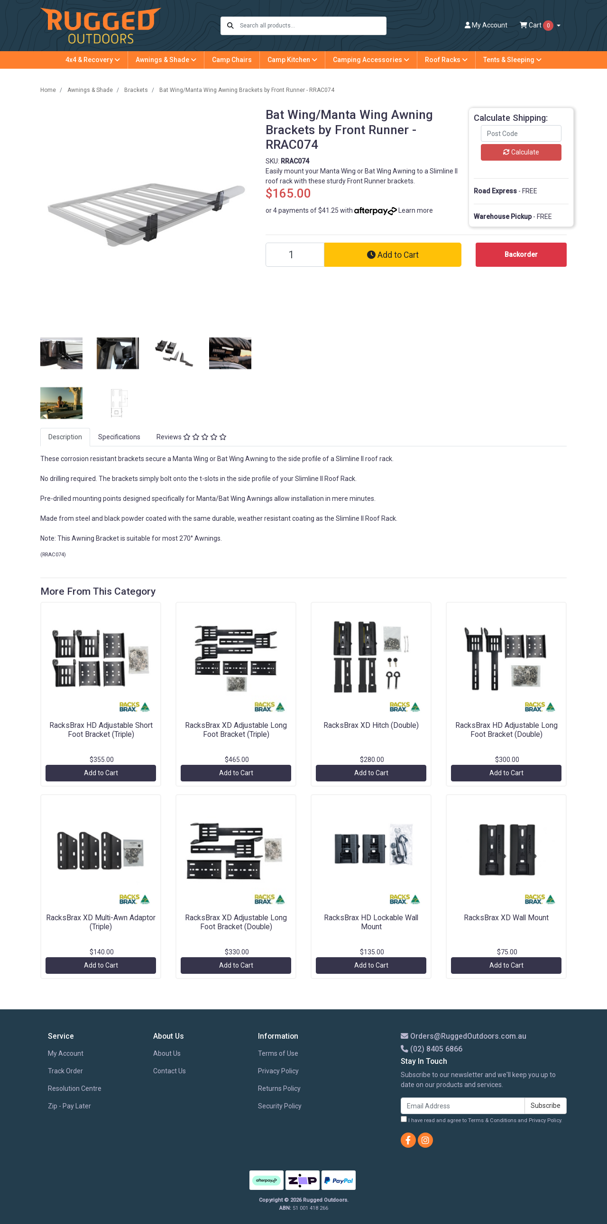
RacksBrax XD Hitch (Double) (371, 725)
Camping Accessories (371, 59)
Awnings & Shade (166, 59)
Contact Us (169, 1071)
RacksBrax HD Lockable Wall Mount (371, 922)
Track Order (65, 1071)
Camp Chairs (232, 59)
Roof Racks (446, 59)
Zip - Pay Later (69, 1106)
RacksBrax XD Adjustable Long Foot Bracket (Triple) (236, 730)
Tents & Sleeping (512, 59)
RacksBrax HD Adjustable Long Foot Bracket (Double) (506, 730)
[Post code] (521, 133)
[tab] (65, 437)
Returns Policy (279, 1088)
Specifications (119, 437)
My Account (65, 1053)
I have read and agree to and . (481, 1120)
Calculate (521, 152)
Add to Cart (393, 255)
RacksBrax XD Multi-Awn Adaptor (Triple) (101, 922)
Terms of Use (278, 1053)
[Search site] (230, 26)
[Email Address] (463, 1105)
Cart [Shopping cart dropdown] (537, 25)
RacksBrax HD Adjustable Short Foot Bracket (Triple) (101, 730)
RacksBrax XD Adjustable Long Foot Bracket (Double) (236, 922)
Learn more (415, 210)
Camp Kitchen (292, 59)
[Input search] (313, 26)
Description (65, 437)
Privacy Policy (278, 1071)
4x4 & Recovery (92, 59)
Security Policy (280, 1106)
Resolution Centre (74, 1088)
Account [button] (486, 25)
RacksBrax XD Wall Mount (506, 917)
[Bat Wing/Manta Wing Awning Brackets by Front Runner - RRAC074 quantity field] (295, 255)
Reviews (191, 437)
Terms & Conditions (492, 1120)
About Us (167, 1053)
